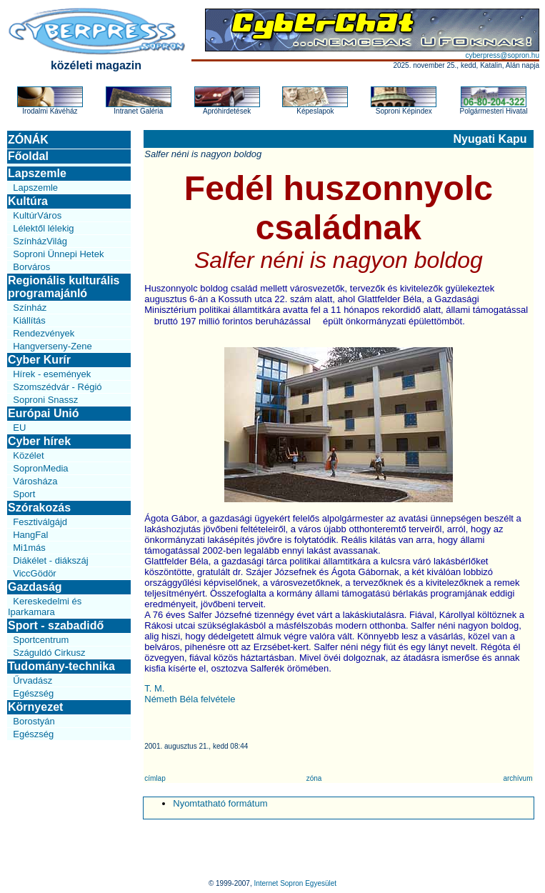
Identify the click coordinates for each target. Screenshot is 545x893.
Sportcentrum (41, 639)
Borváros (31, 266)
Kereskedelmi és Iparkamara (44, 606)
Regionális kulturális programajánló (63, 286)
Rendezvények (43, 333)
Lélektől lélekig (43, 228)
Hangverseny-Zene (52, 346)
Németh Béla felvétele (189, 699)
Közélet (28, 455)
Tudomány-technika (61, 666)
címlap (154, 778)
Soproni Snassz (45, 399)
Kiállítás (29, 320)
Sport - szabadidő (56, 625)
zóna (314, 778)
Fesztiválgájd (40, 522)
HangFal (30, 534)
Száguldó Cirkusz (49, 652)
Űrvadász (32, 680)
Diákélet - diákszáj (51, 560)
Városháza (35, 481)
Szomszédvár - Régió (57, 386)
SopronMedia (40, 468)
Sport (24, 494)
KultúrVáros (37, 215)
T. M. (154, 688)
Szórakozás (39, 508)
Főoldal (28, 156)
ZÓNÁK (28, 140)
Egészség (33, 693)
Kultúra (28, 201)
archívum (517, 778)
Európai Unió (43, 413)
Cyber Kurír (39, 360)
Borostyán (34, 721)
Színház (29, 307)
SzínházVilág (40, 241)
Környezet (35, 707)
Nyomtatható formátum (220, 803)
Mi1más (29, 547)
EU (19, 427)
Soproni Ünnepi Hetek (58, 254)
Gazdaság (35, 587)
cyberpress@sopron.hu (502, 55)
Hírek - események (52, 374)
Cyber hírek (39, 441)
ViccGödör (34, 573)
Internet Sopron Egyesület (295, 883)
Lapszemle (37, 173)
